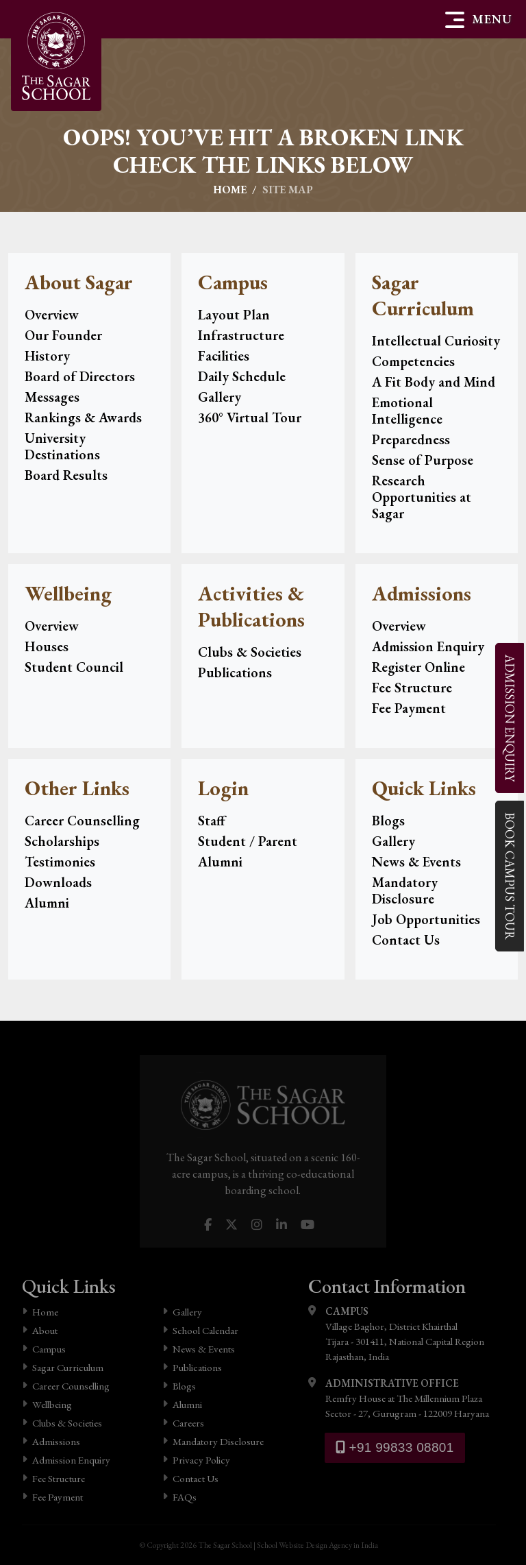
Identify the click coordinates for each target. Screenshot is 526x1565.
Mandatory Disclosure (405, 890)
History (47, 356)
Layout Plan (234, 314)
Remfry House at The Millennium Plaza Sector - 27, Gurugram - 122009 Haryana (398, 1398)
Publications (235, 672)
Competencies (413, 361)
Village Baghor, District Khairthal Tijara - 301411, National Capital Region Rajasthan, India (396, 1333)
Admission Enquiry (428, 646)
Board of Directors (80, 376)
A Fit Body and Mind (433, 382)
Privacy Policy (196, 1459)
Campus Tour (509, 875)
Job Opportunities (426, 919)
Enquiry (509, 717)
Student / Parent (247, 841)
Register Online (418, 667)
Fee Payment (409, 708)
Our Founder (63, 335)
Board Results (66, 475)
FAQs (179, 1496)
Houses (46, 646)
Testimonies (60, 861)
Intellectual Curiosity (436, 340)
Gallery (219, 397)
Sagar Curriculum (62, 1367)
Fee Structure (412, 687)
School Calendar (200, 1330)
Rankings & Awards (83, 417)
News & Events (416, 861)
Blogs (388, 820)
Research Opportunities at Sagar (421, 497)
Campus (44, 1348)
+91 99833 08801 (395, 1447)
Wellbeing (47, 1404)
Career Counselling (82, 820)
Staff (211, 820)
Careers (183, 1422)
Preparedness (411, 439)
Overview (52, 314)
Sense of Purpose (422, 460)
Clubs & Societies (249, 652)
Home (230, 189)
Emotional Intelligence (407, 410)
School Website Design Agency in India (317, 1545)
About (40, 1330)
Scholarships (62, 841)
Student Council (74, 667)
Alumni (47, 903)
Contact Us (406, 940)
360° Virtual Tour (249, 417)
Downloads (58, 882)
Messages (52, 397)
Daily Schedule (242, 376)
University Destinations (62, 446)
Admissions (51, 1441)
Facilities (223, 356)
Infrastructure (241, 335)
